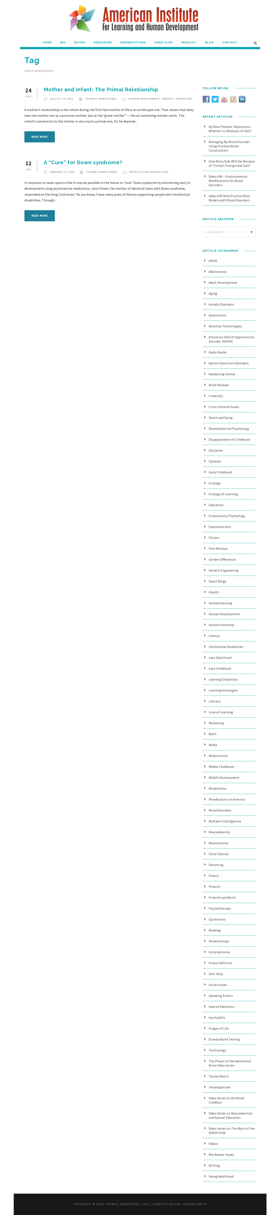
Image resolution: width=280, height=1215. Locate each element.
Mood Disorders (220, 810)
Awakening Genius (222, 374)
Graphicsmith (195, 1204)
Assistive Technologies (225, 326)
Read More (39, 137)
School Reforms (220, 963)
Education (216, 505)
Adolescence (218, 271)
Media (213, 745)
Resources (103, 42)
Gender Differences (222, 559)
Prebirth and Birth (222, 897)
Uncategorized (219, 1087)
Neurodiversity (219, 832)
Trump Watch (219, 1076)
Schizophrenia (219, 952)
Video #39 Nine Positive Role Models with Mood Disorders (229, 198)
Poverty (214, 886)
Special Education (222, 1006)
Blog (209, 42)
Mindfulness (217, 788)
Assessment (217, 315)
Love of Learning (221, 712)
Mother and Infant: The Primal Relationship (101, 89)
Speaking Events (221, 995)
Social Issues (218, 985)
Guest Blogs (217, 581)
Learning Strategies (223, 690)
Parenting (184, 98)
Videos (213, 1143)
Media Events (218, 756)
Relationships (219, 941)
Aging (213, 293)
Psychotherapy (220, 908)
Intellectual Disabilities (149, 171)
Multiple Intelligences (225, 821)
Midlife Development (224, 777)
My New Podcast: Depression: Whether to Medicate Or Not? (230, 128)
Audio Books (218, 352)
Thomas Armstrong (101, 98)
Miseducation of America (227, 799)
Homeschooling (220, 603)
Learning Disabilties (223, 679)
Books (79, 42)
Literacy (214, 701)
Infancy (168, 98)
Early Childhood (220, 472)
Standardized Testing (224, 1039)
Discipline (216, 450)
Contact (229, 42)
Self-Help (216, 974)
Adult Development (223, 282)
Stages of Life (219, 1028)
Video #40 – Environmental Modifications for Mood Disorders (228, 180)
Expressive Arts (220, 527)
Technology (217, 1050)
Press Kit (189, 42)
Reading (215, 930)
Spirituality (217, 1017)
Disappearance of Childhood (229, 439)
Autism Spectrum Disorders (229, 363)
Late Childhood (220, 668)
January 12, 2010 (62, 171)
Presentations (133, 42)
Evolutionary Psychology (227, 516)
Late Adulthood (220, 657)
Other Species (219, 854)
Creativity (216, 396)
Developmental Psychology (229, 428)
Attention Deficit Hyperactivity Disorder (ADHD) (231, 339)
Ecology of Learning (223, 494)
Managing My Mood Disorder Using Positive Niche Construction (229, 146)
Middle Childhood (221, 766)
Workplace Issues (221, 1154)
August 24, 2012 (61, 98)
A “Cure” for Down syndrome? (83, 162)
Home (47, 42)
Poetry (214, 876)
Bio (63, 42)
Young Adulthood (221, 1176)
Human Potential (221, 625)
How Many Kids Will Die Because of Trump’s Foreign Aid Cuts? (232, 163)
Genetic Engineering (224, 570)
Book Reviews (219, 385)
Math (212, 734)
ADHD (213, 261)
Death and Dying (221, 417)
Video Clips (163, 42)
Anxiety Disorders (221, 304)
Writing (214, 1165)
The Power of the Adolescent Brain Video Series (230, 1063)
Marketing (216, 723)
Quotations (217, 919)
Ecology (214, 483)
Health (214, 592)
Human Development (144, 98)
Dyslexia (215, 461)
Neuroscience (218, 843)
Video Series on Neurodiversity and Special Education (231, 1115)
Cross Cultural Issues (224, 407)
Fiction (214, 537)
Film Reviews (218, 548)
